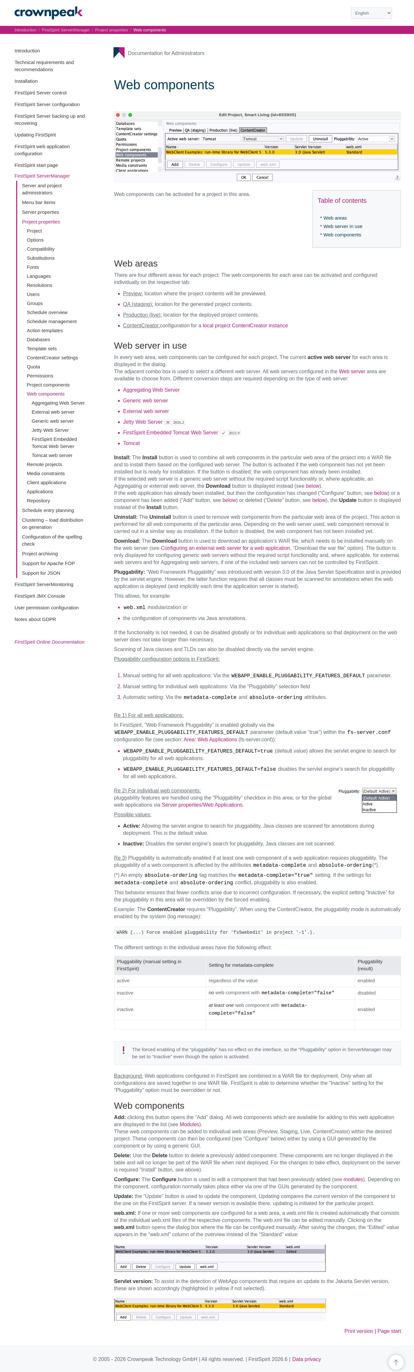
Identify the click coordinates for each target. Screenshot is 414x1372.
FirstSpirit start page (36, 165)
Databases (38, 339)
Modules (189, 1124)
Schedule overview (47, 312)
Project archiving (40, 553)
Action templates (45, 330)
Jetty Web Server (50, 430)
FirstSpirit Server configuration (47, 104)
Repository (38, 500)
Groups (35, 303)
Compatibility (41, 249)
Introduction (27, 50)
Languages (39, 276)
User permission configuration (47, 607)
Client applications (46, 482)
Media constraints (46, 473)
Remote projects (44, 464)
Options (35, 240)
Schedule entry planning (48, 510)
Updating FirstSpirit (35, 134)
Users (33, 294)
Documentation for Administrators (166, 53)
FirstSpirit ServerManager (42, 176)
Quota (33, 366)
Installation (26, 81)
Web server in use (343, 226)
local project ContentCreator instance (245, 325)
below (313, 486)
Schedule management (52, 321)
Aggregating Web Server (58, 403)
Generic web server (53, 421)
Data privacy (306, 1359)
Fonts (33, 267)
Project (34, 231)
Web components (45, 394)
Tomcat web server (52, 455)
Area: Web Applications (210, 739)
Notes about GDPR (35, 619)
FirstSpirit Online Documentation (49, 642)
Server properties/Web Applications (202, 805)
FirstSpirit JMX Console (40, 596)
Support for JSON (41, 573)
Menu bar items (38, 202)
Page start (389, 1331)
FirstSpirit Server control (41, 92)
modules (353, 1179)
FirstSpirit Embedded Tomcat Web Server (170, 432)
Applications (40, 491)
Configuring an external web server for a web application (225, 548)
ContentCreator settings (52, 357)
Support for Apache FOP (48, 563)
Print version (358, 1331)
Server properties (40, 212)
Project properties (41, 221)
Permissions (40, 375)
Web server (352, 371)
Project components (48, 384)
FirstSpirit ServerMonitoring (44, 584)
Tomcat (131, 443)
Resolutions (39, 285)
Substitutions (41, 258)
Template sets (42, 348)
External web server (53, 412)
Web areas (335, 218)
